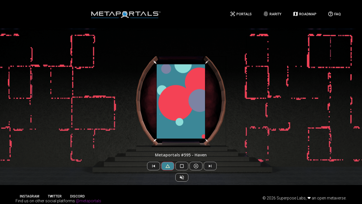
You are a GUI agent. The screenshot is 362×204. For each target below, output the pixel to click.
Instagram (29, 196)
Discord (77, 196)
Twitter (55, 196)
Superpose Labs (291, 198)
